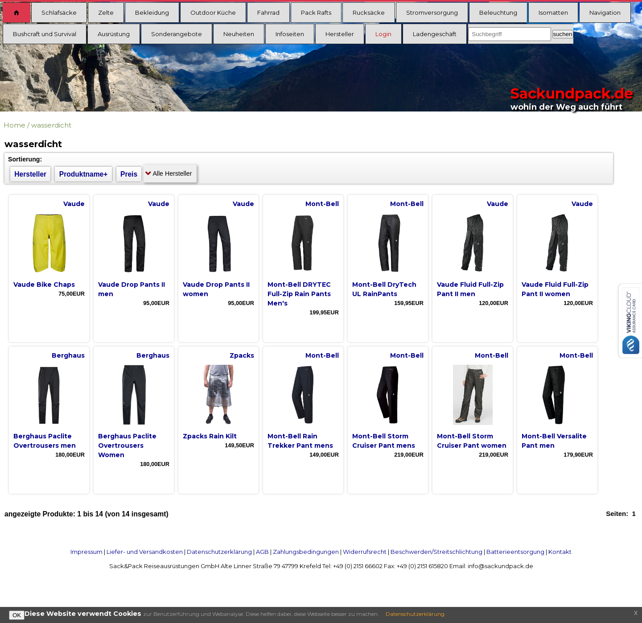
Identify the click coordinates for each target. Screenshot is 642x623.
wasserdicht (51, 125)
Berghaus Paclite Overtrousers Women (127, 445)
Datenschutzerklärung (219, 551)
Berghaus (68, 355)
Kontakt (560, 551)
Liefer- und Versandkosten (145, 551)
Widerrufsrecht (365, 551)
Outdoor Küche (213, 12)
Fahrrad (268, 12)
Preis (128, 174)
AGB (262, 551)
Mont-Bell (322, 204)
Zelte (106, 12)
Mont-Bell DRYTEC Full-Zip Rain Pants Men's (299, 294)
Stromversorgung (432, 12)
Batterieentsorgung (515, 551)
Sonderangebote (176, 33)
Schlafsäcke (59, 12)
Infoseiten (290, 33)
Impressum (86, 551)
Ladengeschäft (435, 33)
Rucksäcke (369, 12)
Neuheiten (238, 33)
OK (16, 615)
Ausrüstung (114, 33)
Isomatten (553, 12)
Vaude (74, 204)
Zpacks (242, 355)
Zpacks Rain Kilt (210, 436)
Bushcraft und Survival (44, 33)
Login (383, 33)
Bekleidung (152, 12)
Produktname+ (83, 174)
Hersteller (339, 33)
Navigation (605, 12)
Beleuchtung (498, 12)
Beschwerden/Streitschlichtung (436, 551)
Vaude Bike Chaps (44, 285)
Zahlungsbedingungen (306, 551)
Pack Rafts (316, 12)
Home (14, 125)
